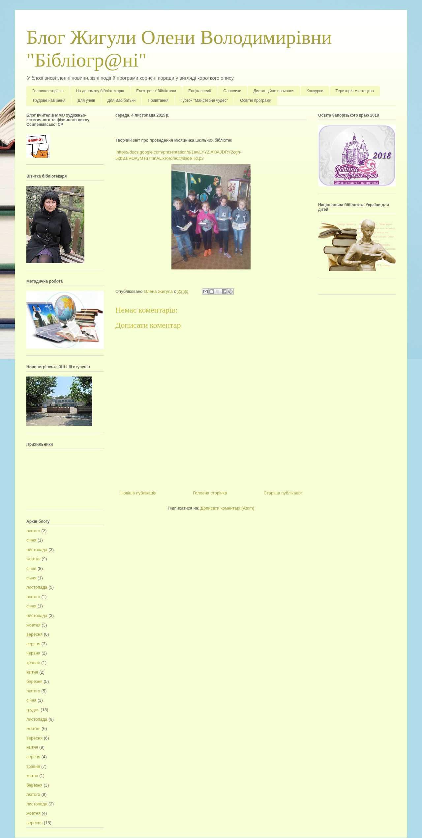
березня (34, 681)
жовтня (33, 558)
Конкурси (315, 91)
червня (33, 653)
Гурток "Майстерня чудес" (204, 100)
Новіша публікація (138, 492)
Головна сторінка (48, 91)
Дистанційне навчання (274, 91)
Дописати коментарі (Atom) (227, 508)
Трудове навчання (49, 100)
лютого (33, 530)
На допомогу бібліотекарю (100, 91)
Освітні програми (255, 100)
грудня (33, 709)
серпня (33, 643)
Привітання (158, 100)
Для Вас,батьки (121, 100)
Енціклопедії (199, 91)
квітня (32, 672)
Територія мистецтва (355, 91)
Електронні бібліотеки (156, 91)
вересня (34, 634)
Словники (232, 91)
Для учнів (86, 100)
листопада (36, 549)
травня (33, 662)
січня (31, 540)
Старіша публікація (283, 492)
